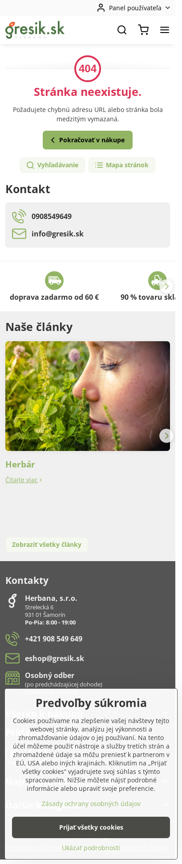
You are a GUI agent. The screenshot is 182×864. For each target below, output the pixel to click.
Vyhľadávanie (52, 165)
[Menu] (164, 30)
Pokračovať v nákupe (86, 140)
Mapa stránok (121, 165)
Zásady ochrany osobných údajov (91, 833)
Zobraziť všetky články (46, 544)
